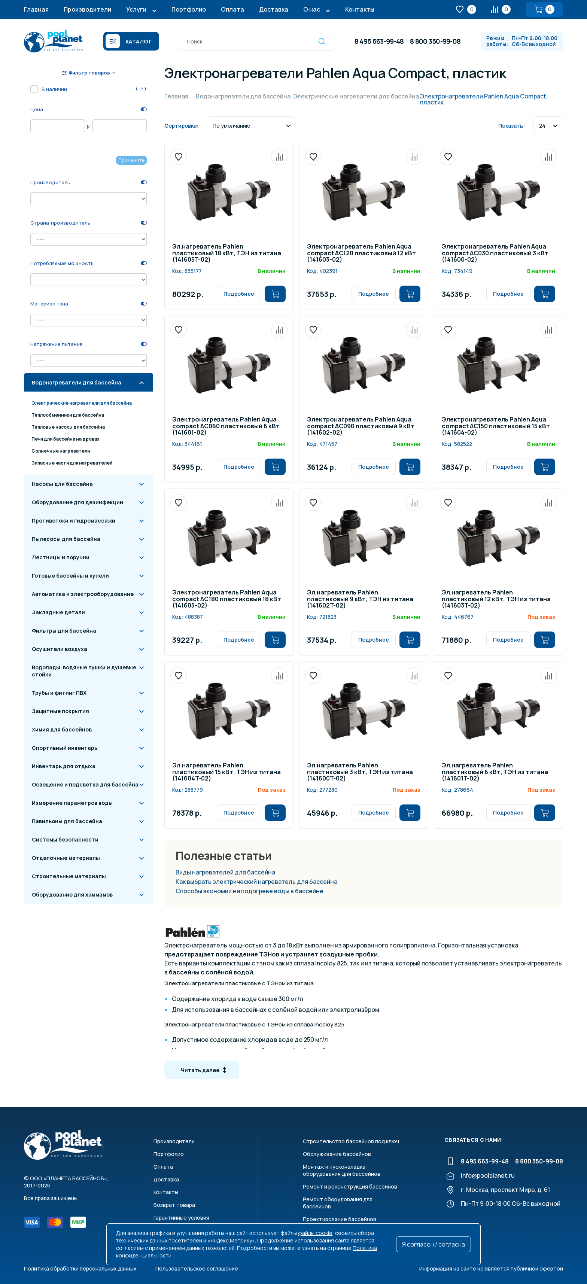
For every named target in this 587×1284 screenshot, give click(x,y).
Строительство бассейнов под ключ (351, 1141)
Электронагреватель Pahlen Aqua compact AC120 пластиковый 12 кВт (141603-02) (361, 253)
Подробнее (238, 293)
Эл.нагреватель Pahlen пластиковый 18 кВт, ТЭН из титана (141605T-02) (226, 253)
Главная (36, 9)
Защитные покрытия (60, 711)
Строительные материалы (69, 876)
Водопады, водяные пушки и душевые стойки (84, 671)
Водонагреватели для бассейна (76, 382)
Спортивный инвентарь (64, 747)
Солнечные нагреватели (60, 451)
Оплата (232, 9)
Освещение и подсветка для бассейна (85, 784)
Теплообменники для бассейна (67, 415)
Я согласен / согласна (433, 1244)
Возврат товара (174, 1204)
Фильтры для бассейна (64, 630)
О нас (311, 9)
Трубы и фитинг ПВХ (59, 692)
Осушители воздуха (59, 648)
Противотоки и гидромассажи (73, 520)
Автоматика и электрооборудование (83, 593)
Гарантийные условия (181, 1217)
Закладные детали (58, 612)
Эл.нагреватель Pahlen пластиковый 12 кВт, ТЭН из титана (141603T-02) (496, 599)
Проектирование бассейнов (339, 1219)
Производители (87, 9)
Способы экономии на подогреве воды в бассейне (249, 891)
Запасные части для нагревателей (71, 463)
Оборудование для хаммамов (72, 894)
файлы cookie (315, 1232)
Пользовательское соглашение (196, 1268)
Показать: (511, 125)
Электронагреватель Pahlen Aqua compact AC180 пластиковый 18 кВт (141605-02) (226, 599)
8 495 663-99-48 (379, 41)
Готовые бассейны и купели (70, 575)
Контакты (359, 9)
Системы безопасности (65, 839)
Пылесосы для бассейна (66, 538)
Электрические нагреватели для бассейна (81, 403)
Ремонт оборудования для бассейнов (337, 1203)
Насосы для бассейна (62, 483)
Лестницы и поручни (60, 557)
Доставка (273, 9)
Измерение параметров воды (72, 802)
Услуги (136, 9)
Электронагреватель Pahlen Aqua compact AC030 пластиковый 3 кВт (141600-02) (495, 253)
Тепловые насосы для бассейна (68, 427)
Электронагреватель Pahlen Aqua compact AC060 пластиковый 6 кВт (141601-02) (226, 426)
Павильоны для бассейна (67, 821)
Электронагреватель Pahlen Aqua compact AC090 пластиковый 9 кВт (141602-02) (360, 426)
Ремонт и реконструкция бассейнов (350, 1186)
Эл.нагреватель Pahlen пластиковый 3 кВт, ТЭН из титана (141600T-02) (360, 772)
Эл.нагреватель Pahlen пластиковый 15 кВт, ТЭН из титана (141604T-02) (226, 772)
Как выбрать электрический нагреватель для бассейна (256, 881)
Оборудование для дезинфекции (77, 502)
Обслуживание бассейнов (337, 1153)
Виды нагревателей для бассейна (225, 872)
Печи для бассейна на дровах (65, 439)
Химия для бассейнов (62, 729)
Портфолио (188, 9)
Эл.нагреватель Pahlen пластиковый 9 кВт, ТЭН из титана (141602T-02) (360, 599)
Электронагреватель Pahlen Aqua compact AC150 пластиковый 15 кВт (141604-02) (496, 426)
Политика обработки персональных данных (80, 1268)
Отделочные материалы (66, 857)
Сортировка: (181, 125)
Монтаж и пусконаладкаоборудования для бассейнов (341, 1170)
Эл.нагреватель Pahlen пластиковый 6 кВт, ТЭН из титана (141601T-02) (495, 772)
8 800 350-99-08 (435, 41)
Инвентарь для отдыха (63, 766)
